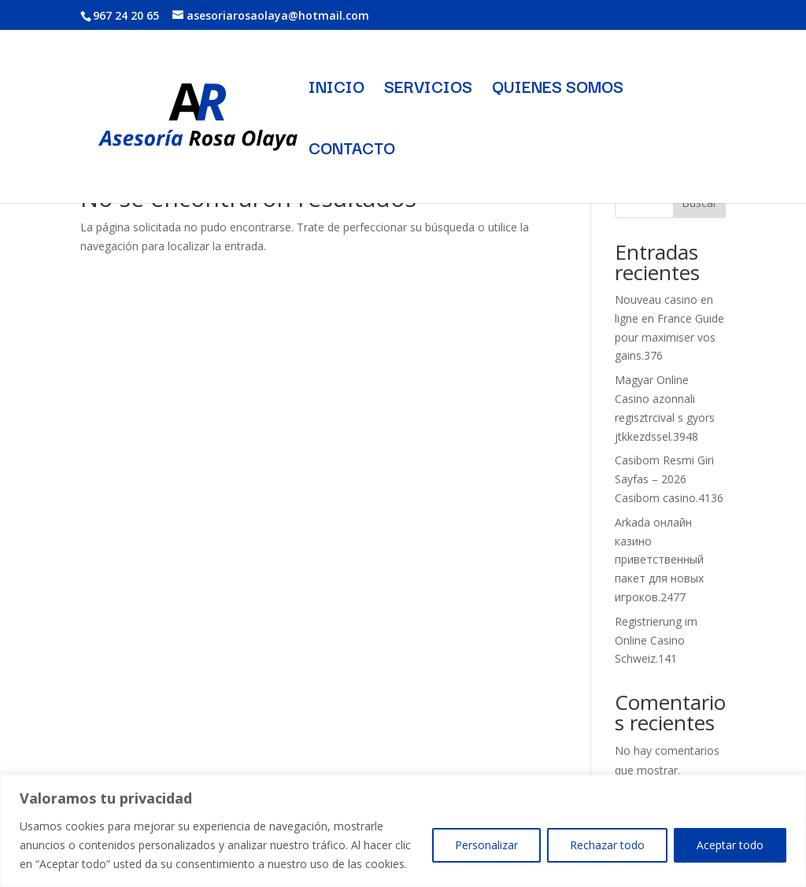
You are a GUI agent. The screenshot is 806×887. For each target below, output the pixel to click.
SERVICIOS (428, 89)
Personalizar (486, 844)
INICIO (336, 89)
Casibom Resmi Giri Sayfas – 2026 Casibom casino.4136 (669, 479)
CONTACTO (352, 151)
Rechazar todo (607, 844)
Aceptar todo (730, 844)
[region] (403, 830)
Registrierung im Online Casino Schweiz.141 (656, 640)
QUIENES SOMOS (557, 89)
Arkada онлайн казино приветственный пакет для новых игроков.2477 (659, 559)
